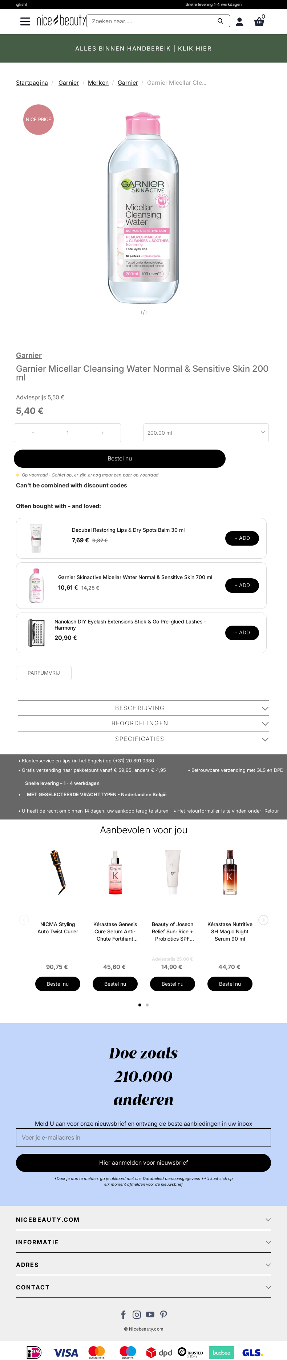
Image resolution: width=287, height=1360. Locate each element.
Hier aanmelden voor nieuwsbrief (143, 1162)
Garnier (68, 82)
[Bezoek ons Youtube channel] (150, 1316)
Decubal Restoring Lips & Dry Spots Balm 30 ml (128, 530)
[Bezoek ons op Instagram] (137, 1316)
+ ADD (242, 538)
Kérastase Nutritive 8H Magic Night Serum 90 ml (229, 931)
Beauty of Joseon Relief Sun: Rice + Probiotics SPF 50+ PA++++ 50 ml (172, 931)
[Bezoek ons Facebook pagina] (123, 1316)
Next (262, 921)
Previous (25, 921)
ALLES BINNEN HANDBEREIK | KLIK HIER (143, 48)
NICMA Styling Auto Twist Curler (57, 927)
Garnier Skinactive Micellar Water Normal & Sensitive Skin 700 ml (135, 577)
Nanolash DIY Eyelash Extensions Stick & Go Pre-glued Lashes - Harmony (130, 624)
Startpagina (32, 82)
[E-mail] (143, 1137)
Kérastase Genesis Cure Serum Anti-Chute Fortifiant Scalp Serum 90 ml (115, 931)
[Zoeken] (158, 21)
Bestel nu (120, 458)
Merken (98, 82)
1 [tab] (140, 1005)
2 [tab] (148, 1005)
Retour (271, 811)
